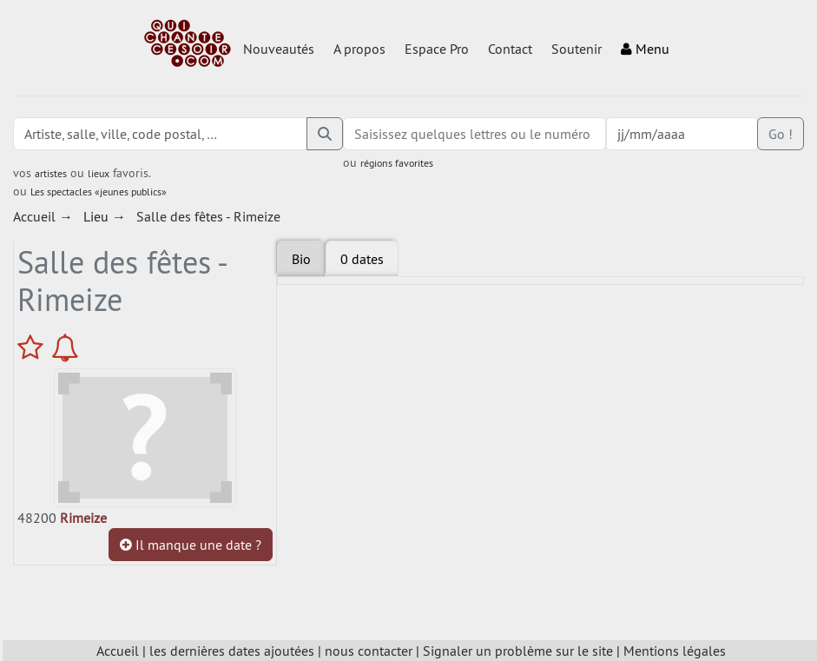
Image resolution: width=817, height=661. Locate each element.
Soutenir (576, 48)
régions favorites (396, 162)
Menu (645, 48)
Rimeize (83, 517)
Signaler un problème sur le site (518, 650)
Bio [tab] (301, 259)
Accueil (117, 650)
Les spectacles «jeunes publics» (98, 191)
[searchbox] (475, 133)
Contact (510, 48)
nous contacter (368, 650)
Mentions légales (674, 650)
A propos (359, 48)
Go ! (780, 133)
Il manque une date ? (190, 544)
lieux (98, 173)
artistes (51, 173)
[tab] (362, 259)
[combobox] (475, 133)
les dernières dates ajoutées (231, 650)
